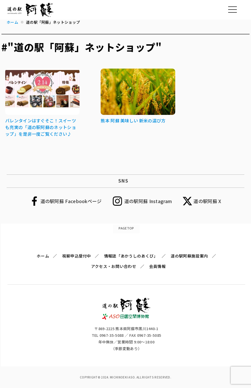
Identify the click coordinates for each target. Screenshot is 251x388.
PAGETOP (126, 228)
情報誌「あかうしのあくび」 (131, 256)
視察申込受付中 (76, 256)
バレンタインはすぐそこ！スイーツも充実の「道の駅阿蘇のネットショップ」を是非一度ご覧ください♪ (40, 127)
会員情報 (157, 266)
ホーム (43, 256)
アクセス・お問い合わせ (113, 266)
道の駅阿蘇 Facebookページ (71, 201)
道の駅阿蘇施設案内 (189, 256)
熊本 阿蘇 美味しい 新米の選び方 (133, 120)
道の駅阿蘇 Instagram (148, 201)
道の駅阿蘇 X (207, 201)
